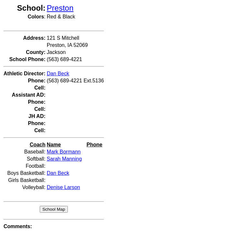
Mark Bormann (64, 151)
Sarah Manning (64, 159)
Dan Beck (58, 73)
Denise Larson (63, 187)
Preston (60, 8)
